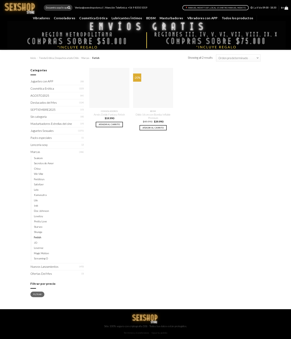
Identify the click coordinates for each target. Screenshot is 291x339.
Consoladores (64, 18)
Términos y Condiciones (136, 332)
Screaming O (41, 258)
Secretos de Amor (44, 163)
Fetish (37, 237)
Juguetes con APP (41, 81)
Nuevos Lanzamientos (44, 266)
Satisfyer (39, 184)
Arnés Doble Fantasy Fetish (109, 114)
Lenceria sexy (39, 144)
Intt (36, 205)
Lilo (36, 200)
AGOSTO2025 (39, 95)
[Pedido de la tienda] (238, 57)
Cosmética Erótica (93, 18)
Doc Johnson (41, 210)
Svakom (38, 158)
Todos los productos (237, 18)
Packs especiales (41, 137)
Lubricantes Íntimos (127, 18)
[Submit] (69, 8)
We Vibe (38, 173)
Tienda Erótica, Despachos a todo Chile (59, 58)
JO (35, 242)
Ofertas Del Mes (41, 273)
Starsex (38, 226)
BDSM (151, 18)
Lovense (38, 247)
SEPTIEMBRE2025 (42, 109)
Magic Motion (41, 253)
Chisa (37, 168)
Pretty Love (40, 221)
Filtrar (37, 294)
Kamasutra (40, 194)
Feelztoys (39, 179)
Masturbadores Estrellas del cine (51, 123)
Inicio (33, 58)
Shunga (38, 231)
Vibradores (41, 18)
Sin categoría (38, 116)
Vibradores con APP (202, 18)
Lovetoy (38, 216)
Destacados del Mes (43, 102)
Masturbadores (171, 18)
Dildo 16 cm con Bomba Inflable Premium (153, 116)
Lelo (36, 189)
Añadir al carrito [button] (109, 124)
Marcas (85, 58)
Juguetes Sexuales (42, 130)
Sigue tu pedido (159, 332)
